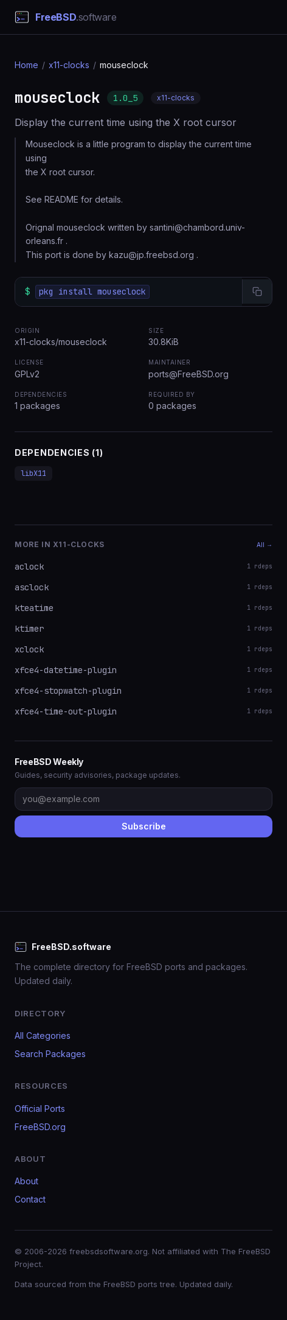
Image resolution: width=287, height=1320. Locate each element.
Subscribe (144, 826)
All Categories (43, 1035)
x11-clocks (69, 65)
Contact (30, 1199)
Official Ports (40, 1108)
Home (26, 65)
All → (264, 544)
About (26, 1181)
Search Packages (50, 1054)
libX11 (33, 473)
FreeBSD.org (40, 1127)
